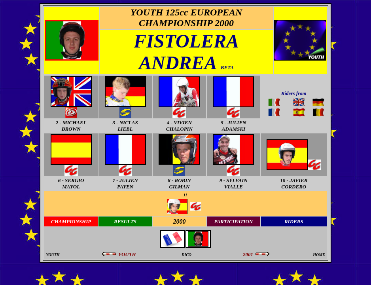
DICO (186, 255)
